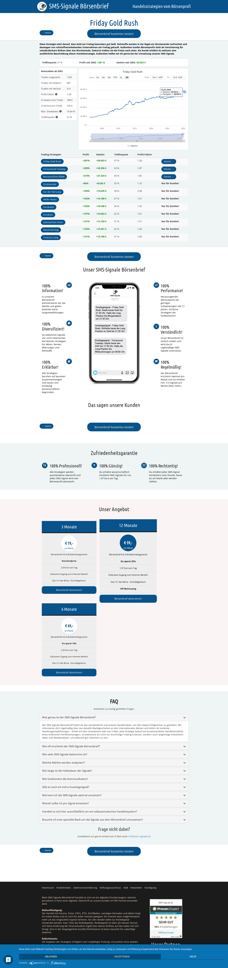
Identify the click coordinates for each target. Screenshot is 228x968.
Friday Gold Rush (52, 161)
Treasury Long (50, 237)
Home (46, 32)
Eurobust (48, 214)
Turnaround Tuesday (54, 169)
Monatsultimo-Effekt (54, 176)
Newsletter (136, 811)
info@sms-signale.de (139, 760)
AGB (126, 811)
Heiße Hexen (50, 199)
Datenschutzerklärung (85, 811)
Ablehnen (50, 957)
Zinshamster (50, 184)
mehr (194, 957)
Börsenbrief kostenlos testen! (114, 34)
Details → (169, 161)
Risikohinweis (64, 811)
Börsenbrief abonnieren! (64, 589)
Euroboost (48, 207)
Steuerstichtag (51, 229)
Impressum (48, 811)
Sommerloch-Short (53, 222)
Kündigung (150, 811)
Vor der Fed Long (52, 191)
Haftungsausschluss (110, 811)
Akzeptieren (122, 957)
